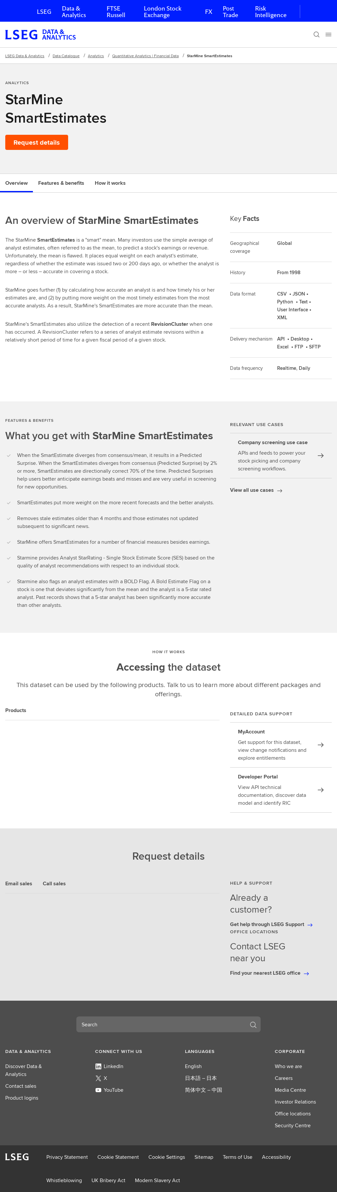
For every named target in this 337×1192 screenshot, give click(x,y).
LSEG (44, 11)
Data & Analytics (74, 12)
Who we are (288, 1066)
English (193, 1066)
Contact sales (20, 1086)
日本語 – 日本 (201, 1078)
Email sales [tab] (18, 883)
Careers (284, 1078)
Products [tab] (15, 710)
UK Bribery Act (108, 1180)
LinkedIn (109, 1066)
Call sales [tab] (54, 883)
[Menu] (328, 34)
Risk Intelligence (271, 12)
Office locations (293, 1113)
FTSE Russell (116, 12)
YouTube (109, 1090)
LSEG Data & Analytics (24, 56)
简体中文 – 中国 (203, 1090)
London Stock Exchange (162, 12)
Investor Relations (295, 1102)
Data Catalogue (66, 56)
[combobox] (160, 1024)
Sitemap (203, 1157)
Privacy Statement (67, 1157)
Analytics (96, 56)
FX (208, 11)
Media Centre (290, 1090)
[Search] (317, 34)
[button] (33, 1051)
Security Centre (293, 1125)
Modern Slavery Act (157, 1180)
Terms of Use (237, 1157)
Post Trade (230, 12)
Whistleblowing (64, 1180)
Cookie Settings (166, 1157)
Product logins (21, 1098)
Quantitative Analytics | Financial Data (145, 56)
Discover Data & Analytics (23, 1070)
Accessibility (276, 1157)
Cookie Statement (118, 1157)
